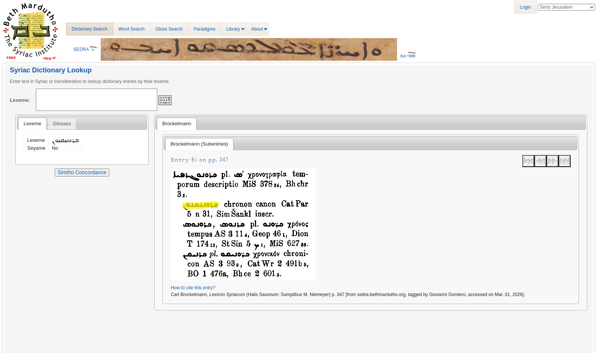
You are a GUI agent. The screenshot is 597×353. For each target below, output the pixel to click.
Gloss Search (169, 29)
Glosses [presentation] (62, 123)
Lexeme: (20, 100)
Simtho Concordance (82, 172)
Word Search (131, 29)
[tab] (32, 124)
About (257, 29)
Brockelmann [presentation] (176, 123)
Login (525, 7)
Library (233, 29)
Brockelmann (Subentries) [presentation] (199, 144)
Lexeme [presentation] (32, 123)
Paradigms (204, 29)
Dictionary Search (89, 29)
